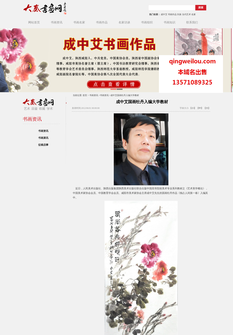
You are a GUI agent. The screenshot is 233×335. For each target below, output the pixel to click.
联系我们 (192, 22)
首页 (85, 95)
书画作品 (102, 22)
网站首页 (34, 22)
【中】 (200, 108)
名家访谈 (124, 22)
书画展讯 (43, 138)
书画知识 (169, 22)
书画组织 (147, 22)
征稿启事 (43, 144)
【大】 (207, 108)
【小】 (192, 108)
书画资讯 (56, 22)
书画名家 (79, 22)
